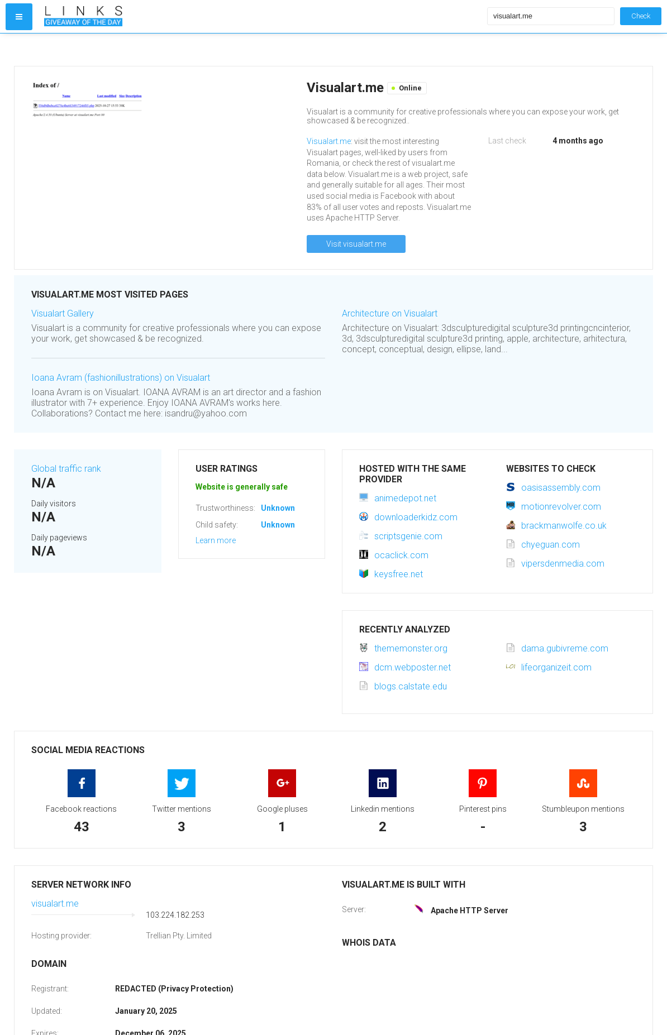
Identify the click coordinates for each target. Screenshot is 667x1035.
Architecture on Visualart (389, 313)
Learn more (216, 540)
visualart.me (55, 903)
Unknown (278, 508)
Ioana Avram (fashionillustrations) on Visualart (120, 377)
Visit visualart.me (356, 243)
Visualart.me (329, 141)
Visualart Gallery (62, 313)
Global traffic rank (66, 468)
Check (640, 16)
